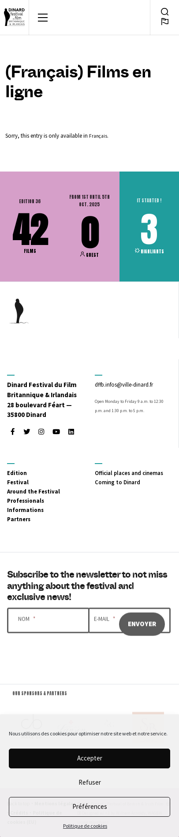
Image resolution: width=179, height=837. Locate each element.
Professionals (25, 500)
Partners (18, 519)
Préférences (89, 806)
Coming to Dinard (117, 482)
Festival (18, 482)
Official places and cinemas (129, 472)
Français (98, 136)
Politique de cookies (85, 825)
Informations (25, 509)
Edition (17, 472)
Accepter (89, 758)
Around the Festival (33, 491)
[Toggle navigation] (42, 17)
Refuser (89, 782)
